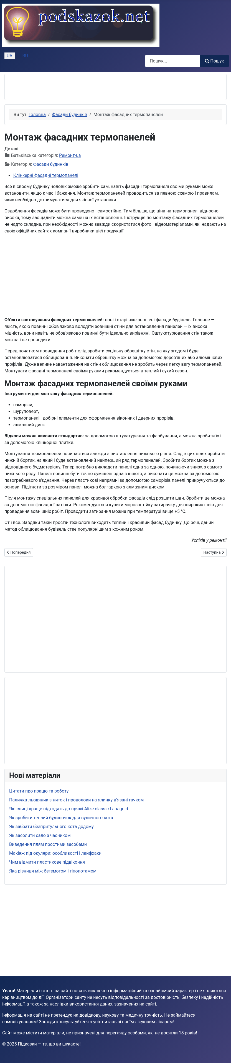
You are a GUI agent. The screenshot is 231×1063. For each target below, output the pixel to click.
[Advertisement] (74, 87)
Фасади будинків (50, 164)
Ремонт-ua (70, 155)
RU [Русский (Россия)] (25, 55)
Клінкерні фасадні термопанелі (45, 175)
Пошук (214, 61)
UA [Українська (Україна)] (9, 55)
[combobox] (172, 61)
